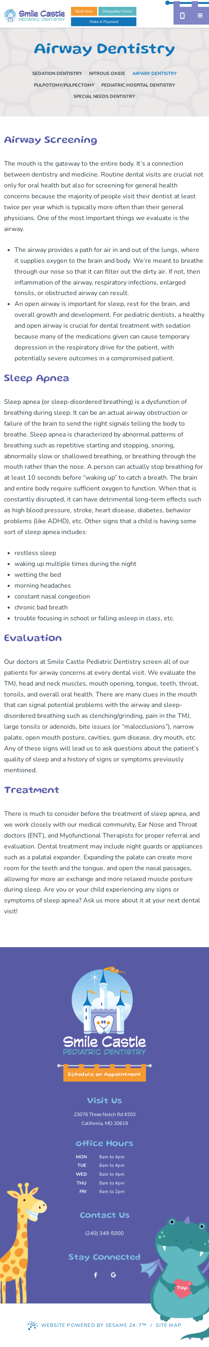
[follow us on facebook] (95, 1275)
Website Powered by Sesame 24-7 (86, 1325)
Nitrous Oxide (107, 74)
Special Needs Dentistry (104, 97)
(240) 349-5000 (104, 1233)
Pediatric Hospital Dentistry (138, 85)
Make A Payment (104, 21)
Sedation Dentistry (57, 74)
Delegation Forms (117, 11)
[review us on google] (113, 1275)
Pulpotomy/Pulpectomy (64, 85)
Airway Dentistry (154, 74)
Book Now (84, 11)
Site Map (169, 1325)
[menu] (200, 16)
